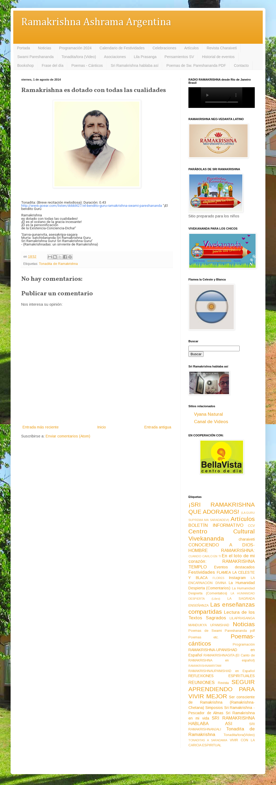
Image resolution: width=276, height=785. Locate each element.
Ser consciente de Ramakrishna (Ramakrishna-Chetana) (221, 702)
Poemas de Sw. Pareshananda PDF (196, 65)
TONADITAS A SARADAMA (207, 740)
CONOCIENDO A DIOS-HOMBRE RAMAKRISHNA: (221, 547)
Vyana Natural (208, 414)
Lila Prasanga (145, 57)
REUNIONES (201, 682)
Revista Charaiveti (222, 48)
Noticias (44, 48)
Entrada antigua (157, 427)
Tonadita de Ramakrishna (58, 264)
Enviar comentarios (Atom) (68, 436)
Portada (23, 48)
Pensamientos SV (179, 57)
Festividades (201, 572)
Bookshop (25, 65)
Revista (223, 683)
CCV (251, 526)
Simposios (214, 707)
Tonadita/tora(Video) (239, 735)
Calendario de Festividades (122, 48)
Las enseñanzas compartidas (221, 608)
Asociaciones (115, 57)
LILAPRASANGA (242, 618)
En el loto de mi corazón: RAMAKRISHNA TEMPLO (221, 561)
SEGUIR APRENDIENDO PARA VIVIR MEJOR (221, 689)
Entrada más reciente (41, 427)
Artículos (191, 48)
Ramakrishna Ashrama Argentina (96, 22)
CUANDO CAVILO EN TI (204, 556)
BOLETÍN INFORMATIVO (215, 525)
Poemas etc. (203, 637)
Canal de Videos (211, 421)
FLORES (218, 578)
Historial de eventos (218, 57)
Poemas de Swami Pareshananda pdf (221, 631)
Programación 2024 (75, 48)
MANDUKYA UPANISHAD (208, 625)
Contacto (241, 65)
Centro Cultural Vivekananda (221, 535)
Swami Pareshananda (35, 57)
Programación (244, 644)
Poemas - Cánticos (87, 65)
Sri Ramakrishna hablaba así (134, 65)
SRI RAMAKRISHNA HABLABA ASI (221, 721)
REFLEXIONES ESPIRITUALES (221, 676)
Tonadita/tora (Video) (79, 57)
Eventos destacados (234, 567)
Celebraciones (164, 48)
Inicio (101, 427)
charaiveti (247, 539)
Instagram (237, 578)
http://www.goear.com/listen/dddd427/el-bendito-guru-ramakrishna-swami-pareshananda (91, 206)
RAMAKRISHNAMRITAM (204, 665)
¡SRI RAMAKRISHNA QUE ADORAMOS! (221, 508)
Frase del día (52, 65)
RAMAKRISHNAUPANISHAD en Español (221, 671)
